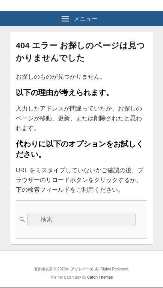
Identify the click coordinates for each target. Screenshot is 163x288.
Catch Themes (100, 277)
